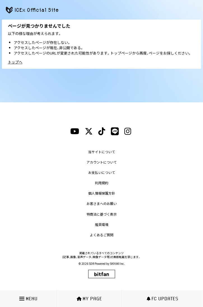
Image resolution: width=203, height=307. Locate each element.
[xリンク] (89, 131)
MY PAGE (89, 298)
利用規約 (101, 182)
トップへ (15, 62)
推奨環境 (101, 224)
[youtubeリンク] (74, 131)
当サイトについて (101, 151)
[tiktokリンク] (101, 131)
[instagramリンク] (127, 131)
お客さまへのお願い (102, 203)
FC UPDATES (162, 298)
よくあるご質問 (101, 234)
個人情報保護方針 (101, 193)
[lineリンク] (115, 131)
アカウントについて (102, 162)
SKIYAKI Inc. (117, 263)
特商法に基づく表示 (102, 214)
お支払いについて (101, 172)
